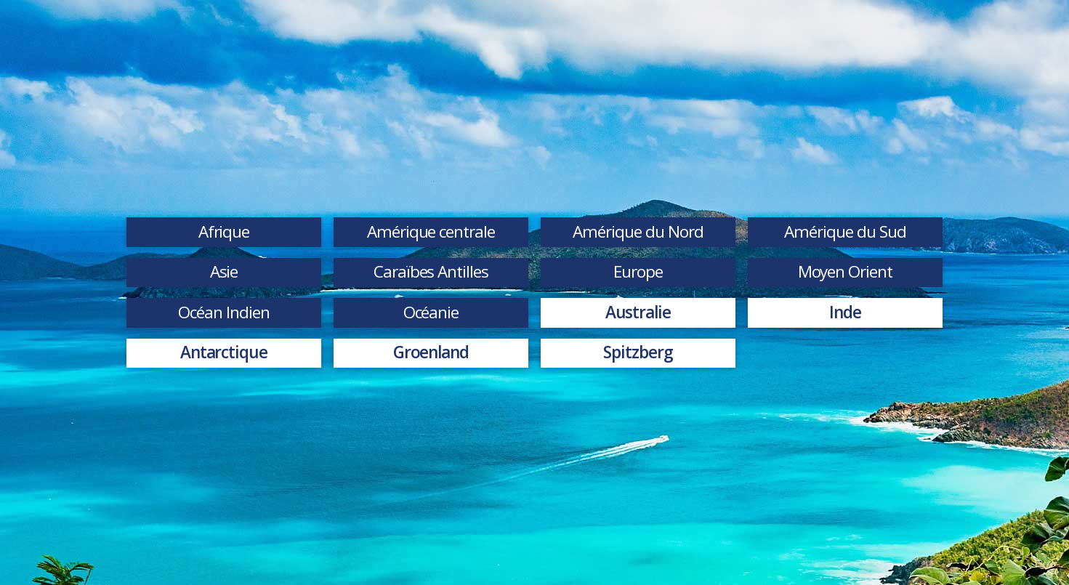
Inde (845, 312)
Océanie (431, 312)
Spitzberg (638, 352)
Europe (638, 271)
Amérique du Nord (638, 231)
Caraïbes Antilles (431, 271)
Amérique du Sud (845, 231)
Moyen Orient (845, 271)
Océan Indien (224, 312)
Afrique (224, 231)
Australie (638, 312)
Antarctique (224, 352)
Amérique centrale (431, 231)
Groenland (431, 352)
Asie (224, 271)
